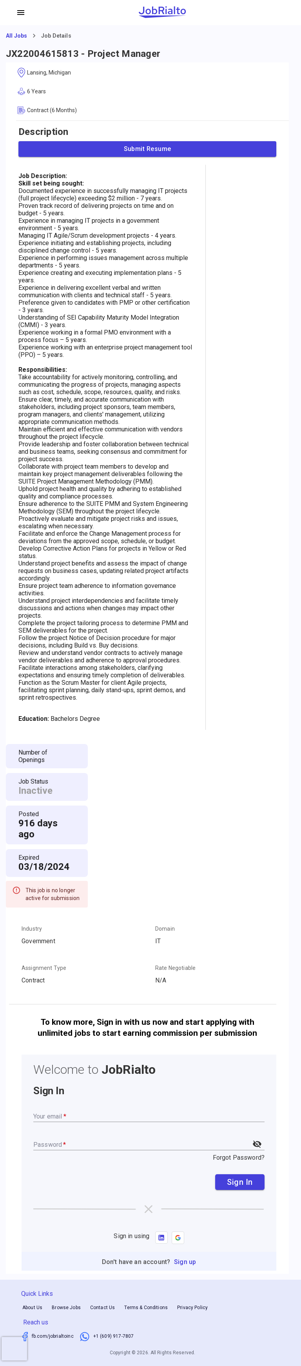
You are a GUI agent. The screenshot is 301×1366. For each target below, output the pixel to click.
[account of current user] (20, 12)
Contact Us (102, 1307)
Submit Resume (147, 149)
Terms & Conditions (146, 1307)
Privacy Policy (192, 1307)
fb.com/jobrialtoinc (53, 1336)
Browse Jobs (66, 1307)
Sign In (240, 1182)
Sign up (185, 1262)
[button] (178, 1237)
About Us (32, 1307)
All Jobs (16, 36)
